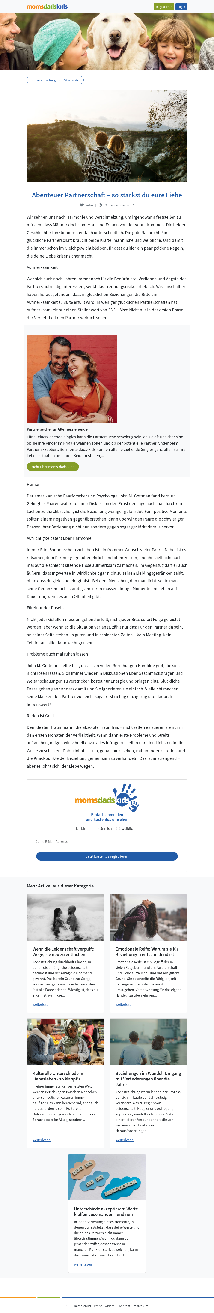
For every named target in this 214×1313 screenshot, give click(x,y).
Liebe (86, 205)
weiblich (128, 828)
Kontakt (124, 1306)
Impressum (140, 1306)
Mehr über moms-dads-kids (52, 466)
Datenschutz (82, 1306)
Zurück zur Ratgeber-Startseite (55, 80)
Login (181, 7)
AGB (68, 1306)
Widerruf (110, 1306)
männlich (104, 828)
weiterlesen (42, 1004)
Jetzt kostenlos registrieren (107, 856)
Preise (98, 1306)
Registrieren (164, 7)
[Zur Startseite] (47, 6)
